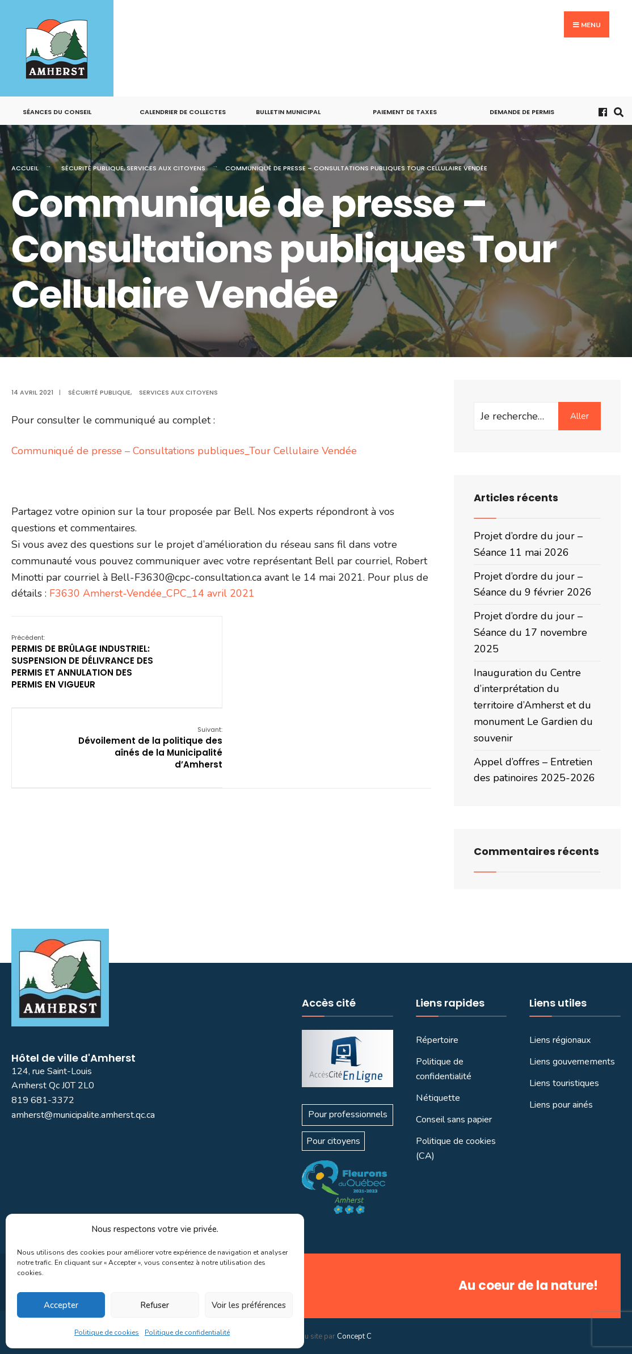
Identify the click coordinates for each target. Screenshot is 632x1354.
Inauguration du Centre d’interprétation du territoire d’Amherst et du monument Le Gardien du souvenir (533, 705)
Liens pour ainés (561, 1105)
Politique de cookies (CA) (456, 1148)
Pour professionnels (347, 1114)
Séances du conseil (57, 111)
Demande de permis (522, 111)
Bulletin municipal (288, 111)
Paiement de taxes (405, 111)
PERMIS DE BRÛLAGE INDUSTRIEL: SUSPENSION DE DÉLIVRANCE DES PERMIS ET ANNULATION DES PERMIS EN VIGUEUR (82, 661)
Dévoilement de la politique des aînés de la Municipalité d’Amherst (358, 655)
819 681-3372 (42, 1100)
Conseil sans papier (454, 1119)
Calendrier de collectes (183, 111)
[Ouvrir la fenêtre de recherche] (616, 111)
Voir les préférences (249, 1305)
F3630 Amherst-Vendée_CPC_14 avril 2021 (152, 593)
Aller (579, 416)
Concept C (354, 1336)
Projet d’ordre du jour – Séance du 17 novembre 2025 (530, 632)
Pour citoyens (333, 1141)
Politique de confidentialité (187, 1332)
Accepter (61, 1305)
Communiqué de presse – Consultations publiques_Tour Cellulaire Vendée (184, 451)
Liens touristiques (564, 1083)
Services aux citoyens (166, 168)
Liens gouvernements (572, 1061)
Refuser (154, 1305)
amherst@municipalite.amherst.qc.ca (83, 1115)
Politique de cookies (106, 1332)
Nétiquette (438, 1098)
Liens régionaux (560, 1040)
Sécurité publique (92, 168)
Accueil (25, 168)
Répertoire (437, 1040)
